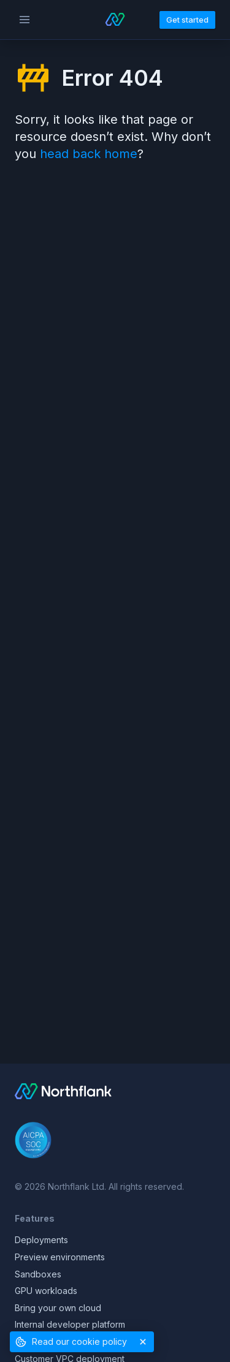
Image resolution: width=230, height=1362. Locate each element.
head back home (88, 153)
